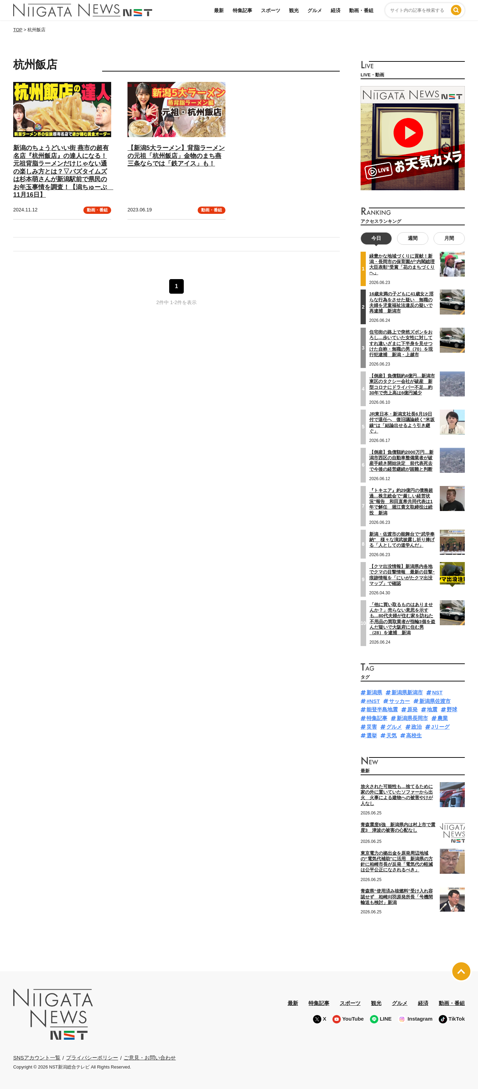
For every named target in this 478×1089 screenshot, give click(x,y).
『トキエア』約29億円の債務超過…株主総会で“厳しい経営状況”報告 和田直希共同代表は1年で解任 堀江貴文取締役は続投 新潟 (401, 502)
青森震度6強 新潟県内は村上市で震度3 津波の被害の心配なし (398, 827)
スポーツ (270, 10)
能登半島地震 (382, 709)
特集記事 (242, 10)
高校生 (414, 735)
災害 (371, 727)
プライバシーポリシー (92, 1058)
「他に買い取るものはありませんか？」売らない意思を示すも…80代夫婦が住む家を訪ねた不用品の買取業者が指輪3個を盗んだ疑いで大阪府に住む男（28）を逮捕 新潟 (402, 618)
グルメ (314, 10)
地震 (432, 709)
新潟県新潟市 (407, 692)
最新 (219, 10)
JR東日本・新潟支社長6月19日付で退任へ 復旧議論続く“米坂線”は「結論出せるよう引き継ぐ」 (402, 422)
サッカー (399, 701)
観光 (294, 10)
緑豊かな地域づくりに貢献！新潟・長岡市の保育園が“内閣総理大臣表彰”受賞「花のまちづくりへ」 (402, 264)
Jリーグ (440, 727)
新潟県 (374, 692)
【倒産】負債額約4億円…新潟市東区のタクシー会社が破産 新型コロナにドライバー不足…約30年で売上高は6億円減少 (402, 384)
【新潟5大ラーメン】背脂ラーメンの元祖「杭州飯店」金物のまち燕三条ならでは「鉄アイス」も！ (176, 155)
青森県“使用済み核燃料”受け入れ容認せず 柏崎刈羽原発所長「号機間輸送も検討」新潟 (397, 896)
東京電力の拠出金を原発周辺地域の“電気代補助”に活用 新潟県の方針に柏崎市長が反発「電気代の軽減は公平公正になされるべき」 (397, 862)
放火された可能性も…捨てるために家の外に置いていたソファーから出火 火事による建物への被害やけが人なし (397, 795)
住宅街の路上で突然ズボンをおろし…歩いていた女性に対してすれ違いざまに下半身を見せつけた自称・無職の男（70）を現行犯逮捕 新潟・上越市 (401, 343)
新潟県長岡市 (412, 718)
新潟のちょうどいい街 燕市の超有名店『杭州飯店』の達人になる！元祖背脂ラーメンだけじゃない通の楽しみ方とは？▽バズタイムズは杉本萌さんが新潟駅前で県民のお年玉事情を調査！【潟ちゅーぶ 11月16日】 (63, 171)
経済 (335, 10)
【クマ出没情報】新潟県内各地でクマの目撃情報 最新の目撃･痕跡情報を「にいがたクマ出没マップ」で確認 (402, 575)
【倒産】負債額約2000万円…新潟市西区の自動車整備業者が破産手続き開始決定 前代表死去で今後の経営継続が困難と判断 (401, 461)
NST (437, 692)
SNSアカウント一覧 (36, 1058)
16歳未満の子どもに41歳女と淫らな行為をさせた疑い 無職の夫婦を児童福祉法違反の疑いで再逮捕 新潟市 (401, 302)
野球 (452, 709)
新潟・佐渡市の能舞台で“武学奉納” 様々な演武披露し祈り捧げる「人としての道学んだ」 (402, 539)
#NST (373, 701)
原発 (412, 709)
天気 (391, 735)
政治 (416, 727)
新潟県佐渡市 (435, 701)
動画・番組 (361, 10)
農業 (442, 718)
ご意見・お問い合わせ (150, 1058)
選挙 (371, 735)
